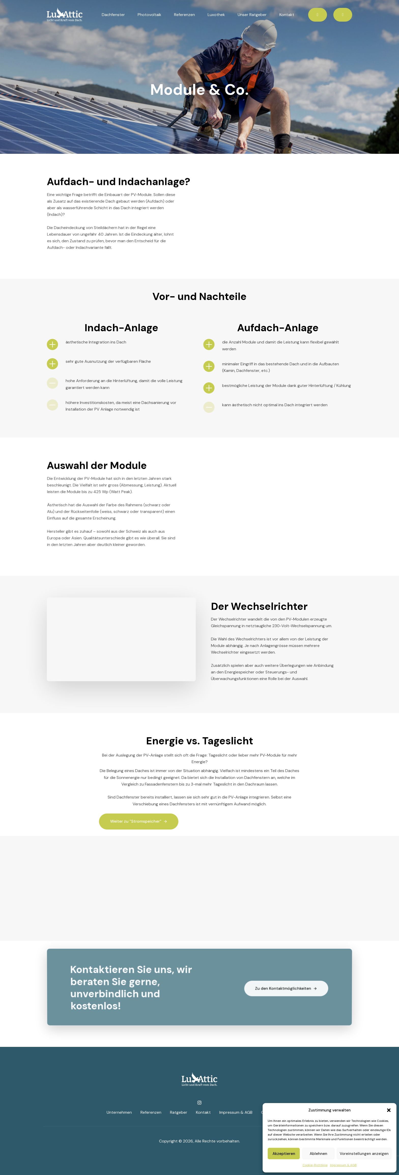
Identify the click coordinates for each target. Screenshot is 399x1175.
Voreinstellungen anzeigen (364, 1153)
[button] (388, 1110)
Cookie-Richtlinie (315, 1165)
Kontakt (286, 14)
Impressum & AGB (343, 1165)
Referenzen (184, 14)
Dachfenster (113, 14)
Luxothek (216, 14)
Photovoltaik (149, 14)
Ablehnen (318, 1153)
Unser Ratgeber (252, 14)
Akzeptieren (284, 1153)
